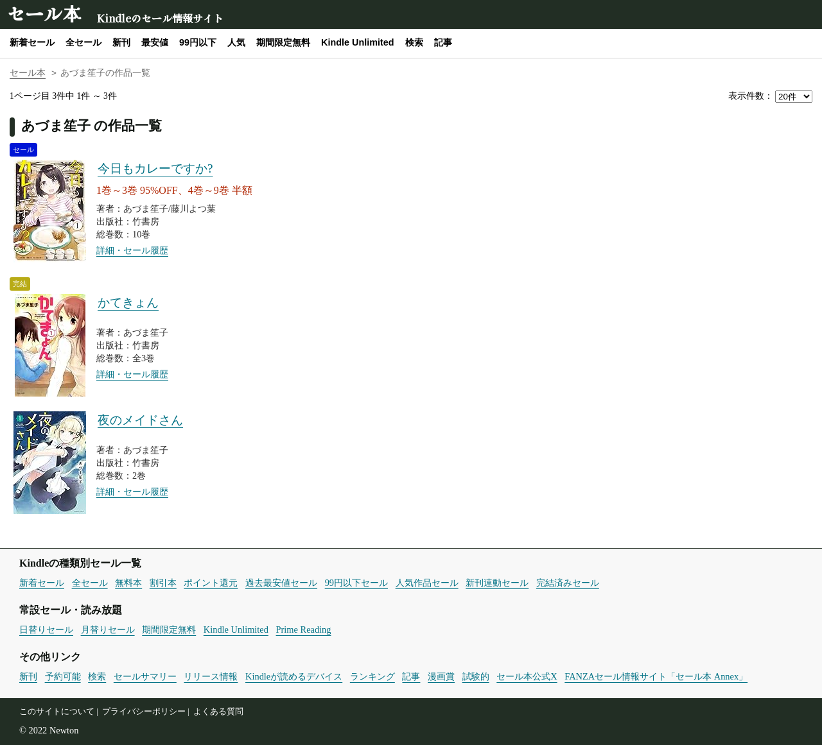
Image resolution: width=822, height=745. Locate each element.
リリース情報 (211, 676)
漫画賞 (441, 676)
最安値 (154, 42)
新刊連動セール (497, 583)
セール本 (43, 13)
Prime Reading (303, 629)
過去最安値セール (281, 583)
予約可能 (63, 676)
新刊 (121, 42)
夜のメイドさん (140, 420)
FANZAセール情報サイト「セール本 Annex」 (656, 676)
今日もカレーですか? (155, 168)
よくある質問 (218, 711)
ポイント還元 (211, 583)
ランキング (372, 676)
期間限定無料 (283, 42)
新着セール (32, 42)
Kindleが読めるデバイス (293, 676)
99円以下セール (356, 583)
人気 (236, 42)
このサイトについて (56, 711)
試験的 (475, 676)
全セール (83, 42)
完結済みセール (567, 583)
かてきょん (128, 302)
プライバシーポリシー (144, 711)
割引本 (163, 583)
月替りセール (108, 629)
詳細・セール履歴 (132, 250)
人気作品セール (427, 583)
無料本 (128, 583)
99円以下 (197, 42)
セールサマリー (145, 676)
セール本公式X (526, 676)
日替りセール (46, 629)
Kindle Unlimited (357, 42)
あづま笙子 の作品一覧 (91, 125)
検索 (414, 42)
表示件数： (750, 96)
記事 (443, 42)
